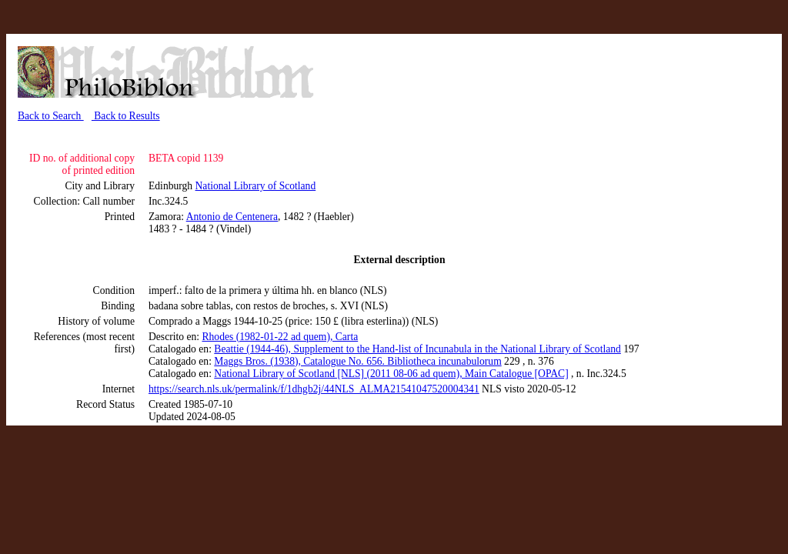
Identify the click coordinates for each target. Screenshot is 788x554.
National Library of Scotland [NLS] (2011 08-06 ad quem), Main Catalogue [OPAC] (391, 373)
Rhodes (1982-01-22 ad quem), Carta (280, 336)
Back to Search (51, 116)
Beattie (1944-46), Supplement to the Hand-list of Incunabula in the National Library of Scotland (417, 349)
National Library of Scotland (255, 186)
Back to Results (126, 116)
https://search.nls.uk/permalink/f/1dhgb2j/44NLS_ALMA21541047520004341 (314, 389)
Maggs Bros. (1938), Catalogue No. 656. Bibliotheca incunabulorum (357, 361)
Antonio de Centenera (232, 216)
